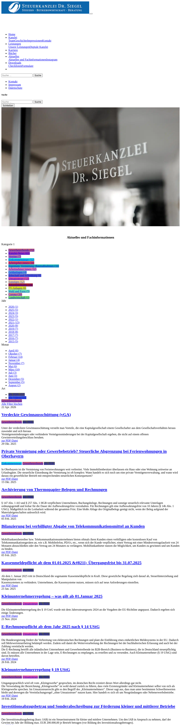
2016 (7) (13, 338)
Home (11, 34)
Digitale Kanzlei (38, 46)
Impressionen (34, 40)
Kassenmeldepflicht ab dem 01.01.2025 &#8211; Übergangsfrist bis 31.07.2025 (71, 562)
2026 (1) (13, 306)
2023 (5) (13, 316)
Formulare (28, 65)
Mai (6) (12, 366)
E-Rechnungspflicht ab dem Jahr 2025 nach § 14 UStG (50, 626)
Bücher (12, 53)
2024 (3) (13, 313)
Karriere (13, 50)
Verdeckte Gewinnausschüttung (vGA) (36, 414)
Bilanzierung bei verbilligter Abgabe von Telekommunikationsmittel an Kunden (73, 526)
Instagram (51, 59)
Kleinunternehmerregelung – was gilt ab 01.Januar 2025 (52, 596)
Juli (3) (12, 372)
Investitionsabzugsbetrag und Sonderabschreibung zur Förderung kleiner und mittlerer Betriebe (88, 706)
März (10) (14, 369)
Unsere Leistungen (18, 46)
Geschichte (21, 40)
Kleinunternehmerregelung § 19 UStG (35, 669)
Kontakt (46, 40)
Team (11, 40)
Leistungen (14, 43)
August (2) (14, 385)
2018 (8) (13, 331)
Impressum (14, 84)
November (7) (16, 363)
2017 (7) (13, 335)
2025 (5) (13, 309)
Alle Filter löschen (11, 403)
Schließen (8, 105)
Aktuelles (13, 56)
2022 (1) (13, 319)
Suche (38, 75)
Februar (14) (15, 356)
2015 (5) (13, 341)
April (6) (13, 350)
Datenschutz (15, 87)
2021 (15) (13, 322)
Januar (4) (14, 360)
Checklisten (15, 65)
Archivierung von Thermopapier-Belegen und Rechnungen (54, 489)
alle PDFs (28, 422)
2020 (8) (13, 325)
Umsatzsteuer (30, 603)
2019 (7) (13, 328)
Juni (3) (12, 375)
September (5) (16, 382)
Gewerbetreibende (11, 422)
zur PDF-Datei (9, 440)
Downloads (14, 62)
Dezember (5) (16, 379)
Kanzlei (12, 37)
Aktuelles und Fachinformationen (27, 59)
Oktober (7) (15, 353)
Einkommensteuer (11, 463)
